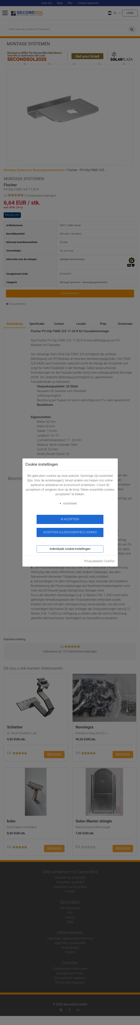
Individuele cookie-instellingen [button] (70, 549)
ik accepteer (70, 519)
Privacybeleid (93, 561)
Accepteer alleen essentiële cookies (70, 532)
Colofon (109, 561)
